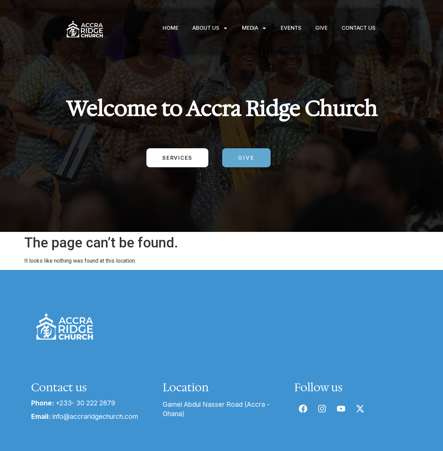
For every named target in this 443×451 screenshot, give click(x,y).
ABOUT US (210, 28)
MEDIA (254, 28)
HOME (171, 28)
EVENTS (291, 28)
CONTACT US (359, 28)
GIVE (321, 28)
